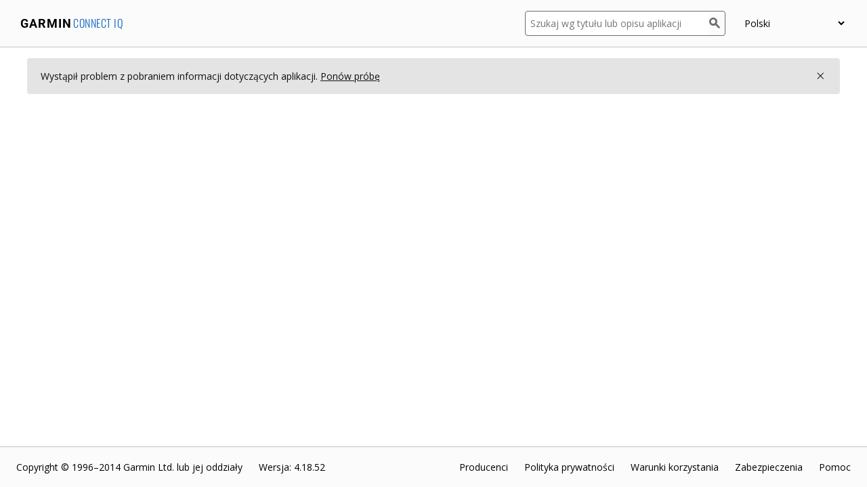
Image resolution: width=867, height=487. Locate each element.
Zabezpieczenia (769, 467)
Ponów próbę (350, 76)
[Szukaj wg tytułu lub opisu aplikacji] (617, 23)
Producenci (483, 467)
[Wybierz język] (794, 23)
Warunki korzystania (675, 467)
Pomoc (835, 467)
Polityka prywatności (569, 467)
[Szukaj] (717, 23)
